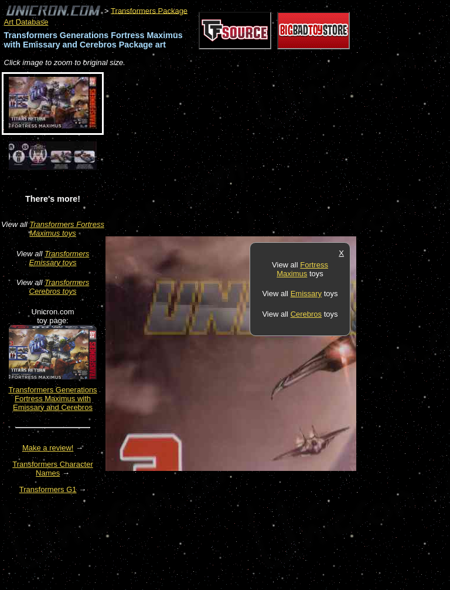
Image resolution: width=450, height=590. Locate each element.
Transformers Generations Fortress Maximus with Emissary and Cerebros (52, 398)
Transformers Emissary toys (59, 258)
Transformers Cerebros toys (59, 287)
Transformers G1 (48, 489)
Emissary (306, 293)
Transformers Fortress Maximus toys (66, 229)
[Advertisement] (242, 152)
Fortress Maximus (302, 269)
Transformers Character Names (52, 468)
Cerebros (306, 314)
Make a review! (47, 447)
